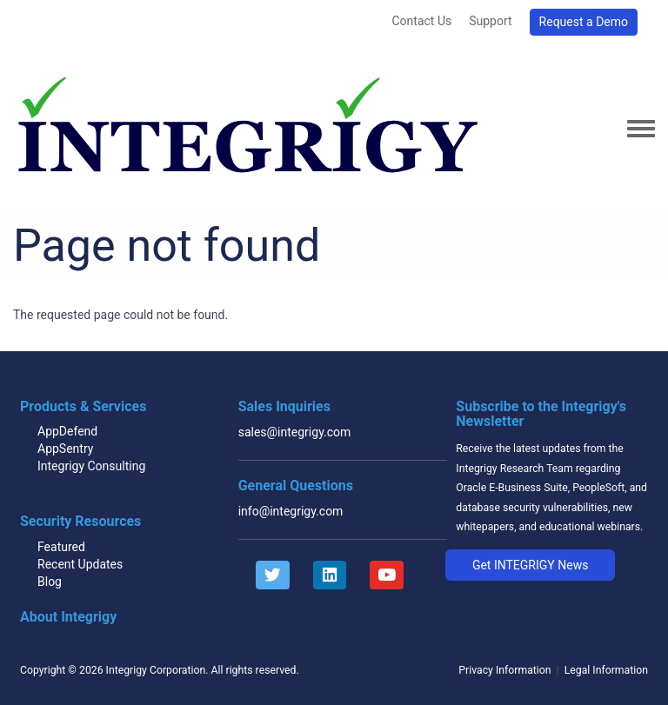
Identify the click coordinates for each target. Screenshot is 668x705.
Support (490, 21)
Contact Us (421, 21)
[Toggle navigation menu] (641, 129)
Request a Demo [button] (583, 22)
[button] (530, 565)
